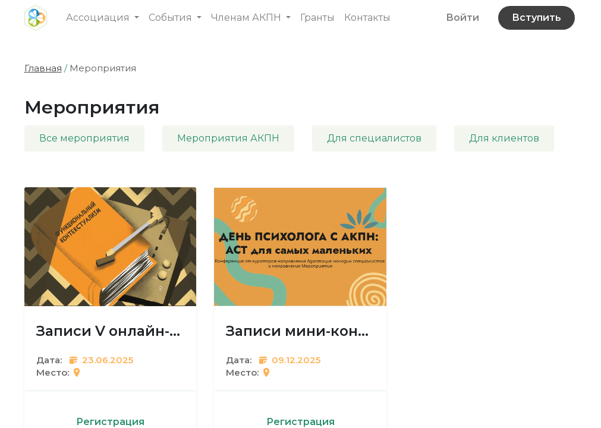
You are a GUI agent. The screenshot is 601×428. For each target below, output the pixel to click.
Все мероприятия (84, 138)
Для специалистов (374, 138)
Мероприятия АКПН (228, 138)
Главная (43, 68)
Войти (462, 17)
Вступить (536, 17)
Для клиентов (504, 138)
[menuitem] (317, 18)
